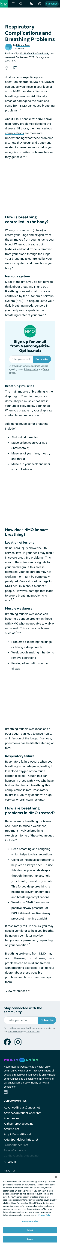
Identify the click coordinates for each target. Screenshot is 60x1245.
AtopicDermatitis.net (17, 1134)
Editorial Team (23, 45)
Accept (30, 1239)
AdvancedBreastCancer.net (22, 1107)
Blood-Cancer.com (16, 1150)
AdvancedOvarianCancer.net (22, 1113)
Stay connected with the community (23, 1010)
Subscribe (51, 3)
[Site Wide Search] (21, 4)
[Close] (56, 1177)
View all (10, 1162)
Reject (30, 1230)
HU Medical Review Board (34, 53)
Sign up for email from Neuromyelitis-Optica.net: (30, 346)
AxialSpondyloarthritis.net (21, 1139)
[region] (30, 1209)
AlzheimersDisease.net (19, 1123)
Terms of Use (32, 1031)
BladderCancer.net (16, 1145)
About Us (10, 1170)
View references (18, 991)
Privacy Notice (31, 369)
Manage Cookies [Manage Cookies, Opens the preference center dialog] (30, 1221)
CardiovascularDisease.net (21, 1155)
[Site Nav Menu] (13, 4)
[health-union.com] (21, 1059)
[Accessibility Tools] (31, 4)
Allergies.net (12, 1118)
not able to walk (40, 623)
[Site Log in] (40, 4)
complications (14, 133)
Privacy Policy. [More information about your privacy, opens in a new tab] (45, 1215)
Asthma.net (11, 1129)
